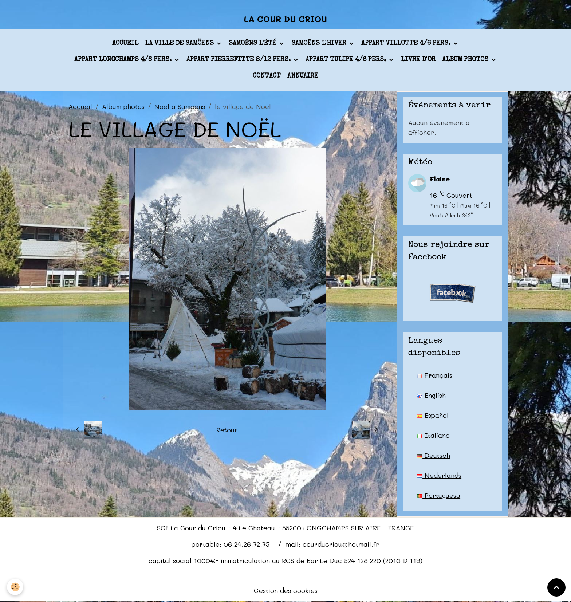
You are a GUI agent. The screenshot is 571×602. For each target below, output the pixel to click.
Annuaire (302, 76)
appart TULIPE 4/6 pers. (347, 59)
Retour (227, 429)
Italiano (433, 435)
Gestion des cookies (286, 590)
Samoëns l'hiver (319, 43)
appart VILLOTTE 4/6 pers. (406, 43)
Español (433, 415)
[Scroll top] (556, 587)
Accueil (125, 43)
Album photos (466, 59)
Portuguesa (438, 495)
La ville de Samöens (180, 43)
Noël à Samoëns (179, 106)
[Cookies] (15, 587)
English (431, 395)
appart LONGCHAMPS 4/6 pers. (123, 59)
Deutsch (433, 455)
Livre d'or (418, 59)
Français (434, 375)
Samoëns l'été (253, 43)
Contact (267, 76)
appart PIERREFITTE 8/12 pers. (239, 59)
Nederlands (439, 475)
